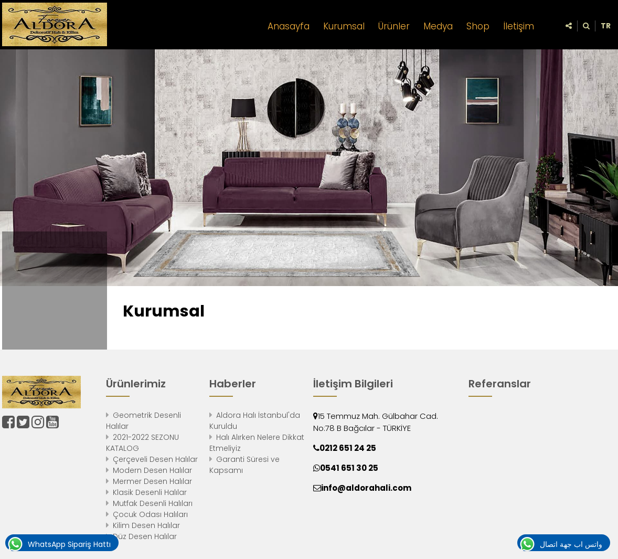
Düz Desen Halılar (145, 536)
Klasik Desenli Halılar (150, 492)
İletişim (518, 26)
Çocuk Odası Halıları (150, 514)
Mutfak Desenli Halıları (153, 503)
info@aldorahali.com (366, 487)
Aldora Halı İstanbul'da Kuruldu (254, 420)
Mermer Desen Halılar (152, 481)
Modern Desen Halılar (152, 470)
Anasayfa (289, 26)
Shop (477, 26)
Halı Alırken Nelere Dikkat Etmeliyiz (256, 442)
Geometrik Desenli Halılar (143, 420)
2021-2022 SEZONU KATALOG (142, 442)
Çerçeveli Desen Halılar (155, 459)
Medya (438, 26)
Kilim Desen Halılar (146, 525)
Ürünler (394, 26)
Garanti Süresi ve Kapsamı (244, 465)
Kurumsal (344, 26)
